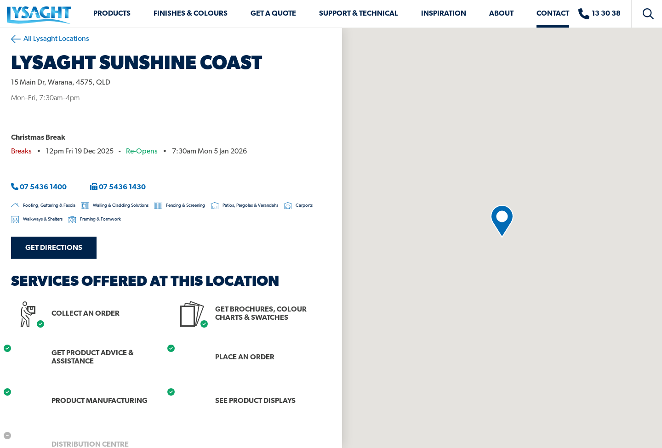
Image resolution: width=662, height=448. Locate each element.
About (501, 13)
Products (112, 13)
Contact (552, 13)
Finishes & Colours (191, 13)
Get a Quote (273, 13)
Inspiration (443, 13)
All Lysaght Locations (50, 39)
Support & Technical (358, 13)
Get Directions (53, 248)
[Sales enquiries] (604, 14)
